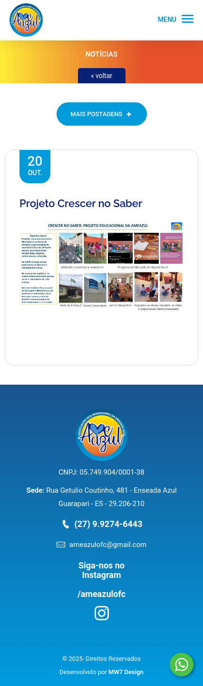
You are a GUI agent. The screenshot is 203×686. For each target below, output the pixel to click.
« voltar (101, 76)
